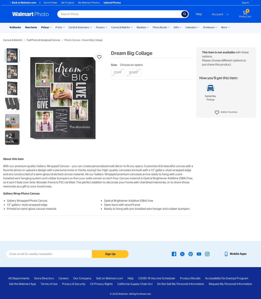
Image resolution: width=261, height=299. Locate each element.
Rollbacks (15, 27)
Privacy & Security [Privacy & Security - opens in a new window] (73, 284)
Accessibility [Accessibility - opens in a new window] (213, 278)
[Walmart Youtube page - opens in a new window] (199, 254)
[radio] (12, 55)
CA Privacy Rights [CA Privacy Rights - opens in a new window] (101, 284)
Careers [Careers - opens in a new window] (64, 278)
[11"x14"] (118, 72)
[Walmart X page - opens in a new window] (182, 254)
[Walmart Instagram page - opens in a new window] (207, 254)
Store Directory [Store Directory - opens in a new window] (44, 278)
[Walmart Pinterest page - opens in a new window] (190, 254)
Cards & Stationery (79, 27)
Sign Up (110, 254)
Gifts (176, 27)
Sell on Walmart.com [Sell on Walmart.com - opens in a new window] (109, 278)
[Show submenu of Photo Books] (169, 27)
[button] (226, 112)
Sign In (245, 2)
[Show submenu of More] (229, 27)
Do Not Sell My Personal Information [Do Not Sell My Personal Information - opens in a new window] (180, 284)
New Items (31, 27)
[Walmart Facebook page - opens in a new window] (174, 254)
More (224, 27)
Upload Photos (112, 2)
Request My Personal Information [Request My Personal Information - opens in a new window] (230, 284)
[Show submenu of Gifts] (180, 27)
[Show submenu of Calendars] (198, 27)
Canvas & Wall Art (120, 27)
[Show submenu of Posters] (106, 27)
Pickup (45, 27)
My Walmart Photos (89, 2)
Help (199, 14)
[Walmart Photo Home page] (30, 14)
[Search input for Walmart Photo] (119, 14)
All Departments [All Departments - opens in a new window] (18, 278)
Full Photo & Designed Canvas (43, 40)
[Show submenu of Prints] (64, 27)
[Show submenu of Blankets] (148, 27)
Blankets (141, 27)
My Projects (67, 2)
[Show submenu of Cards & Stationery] (91, 27)
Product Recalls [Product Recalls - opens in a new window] (190, 278)
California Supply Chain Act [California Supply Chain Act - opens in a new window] (135, 284)
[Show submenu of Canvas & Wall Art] (132, 27)
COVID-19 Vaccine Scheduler (156, 278)
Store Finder (50, 2)
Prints (58, 27)
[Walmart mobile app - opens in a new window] (235, 254)
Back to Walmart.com (22, 2)
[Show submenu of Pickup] (50, 27)
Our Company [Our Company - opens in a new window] (82, 278)
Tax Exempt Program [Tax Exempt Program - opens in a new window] (234, 278)
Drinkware (209, 27)
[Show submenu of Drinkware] (216, 27)
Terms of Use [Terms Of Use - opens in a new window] (49, 284)
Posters (100, 27)
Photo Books (160, 27)
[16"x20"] (134, 72)
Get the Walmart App (22, 284)
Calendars (191, 27)
